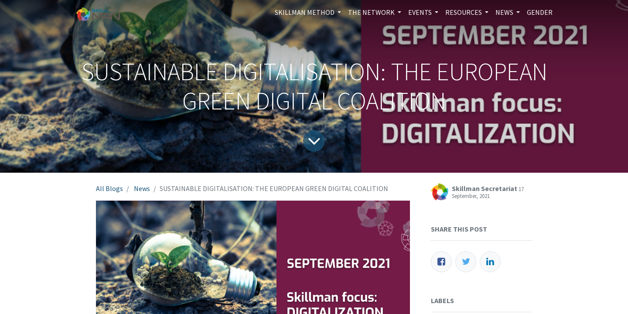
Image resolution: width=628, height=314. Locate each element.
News (142, 188)
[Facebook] (441, 261)
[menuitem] (539, 12)
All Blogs (109, 188)
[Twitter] (465, 261)
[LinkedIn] (490, 261)
